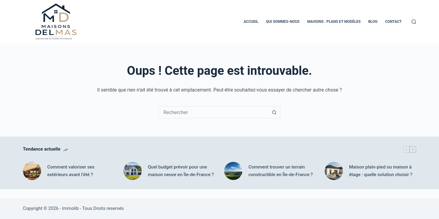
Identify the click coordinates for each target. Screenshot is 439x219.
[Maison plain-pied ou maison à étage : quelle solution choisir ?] (334, 171)
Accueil (251, 21)
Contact (393, 21)
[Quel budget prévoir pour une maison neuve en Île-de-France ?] (132, 171)
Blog (372, 21)
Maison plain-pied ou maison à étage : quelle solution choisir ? (380, 170)
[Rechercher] (414, 21)
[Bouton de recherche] (274, 112)
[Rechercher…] (213, 112)
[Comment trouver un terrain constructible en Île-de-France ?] (233, 171)
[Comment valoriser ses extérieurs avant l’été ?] (32, 171)
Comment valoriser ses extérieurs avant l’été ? (71, 170)
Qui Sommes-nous (282, 21)
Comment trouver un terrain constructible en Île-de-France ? (280, 170)
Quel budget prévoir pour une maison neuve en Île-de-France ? (181, 170)
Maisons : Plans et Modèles (334, 21)
